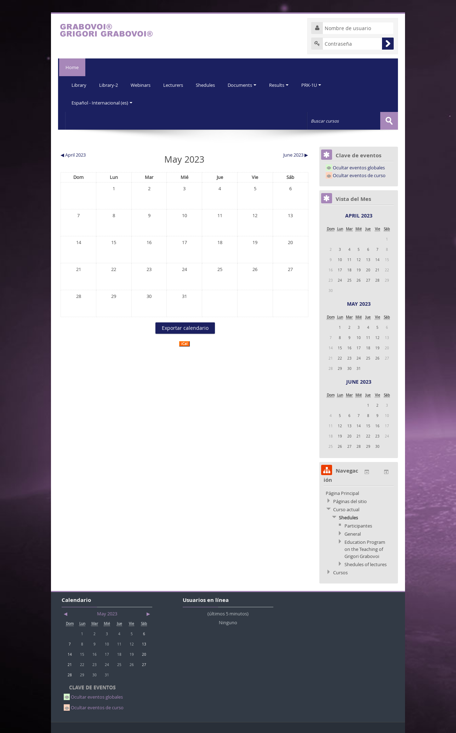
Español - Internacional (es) (102, 103)
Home (71, 67)
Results (283, 85)
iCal (184, 343)
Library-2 (109, 85)
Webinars (142, 85)
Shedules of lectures (365, 564)
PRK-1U (316, 85)
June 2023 (358, 381)
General (352, 533)
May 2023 (359, 303)
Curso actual (346, 509)
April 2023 (358, 215)
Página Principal (342, 493)
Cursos (340, 572)
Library (79, 85)
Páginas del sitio (350, 501)
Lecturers (176, 85)
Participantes (358, 525)
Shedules (208, 85)
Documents (246, 85)
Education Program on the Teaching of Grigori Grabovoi (364, 549)
